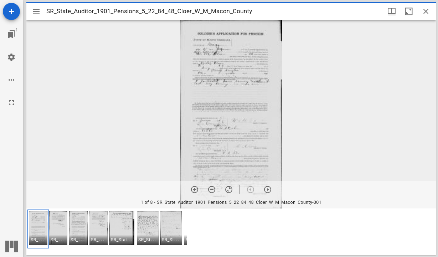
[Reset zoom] (228, 189)
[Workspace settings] (11, 57)
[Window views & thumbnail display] (391, 11)
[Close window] (425, 11)
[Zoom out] (211, 189)
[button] (38, 229)
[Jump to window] (11, 34)
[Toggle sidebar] (36, 11)
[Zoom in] (194, 189)
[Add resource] (11, 11)
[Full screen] (11, 102)
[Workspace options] (11, 80)
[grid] (231, 231)
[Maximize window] (408, 11)
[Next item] (267, 189)
